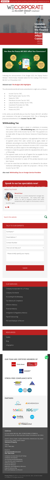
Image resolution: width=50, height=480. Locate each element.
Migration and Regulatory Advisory (15, 466)
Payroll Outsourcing (12, 317)
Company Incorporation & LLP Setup (17, 289)
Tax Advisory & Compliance (14, 301)
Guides (8, 337)
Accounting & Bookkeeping (14, 297)
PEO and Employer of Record (15, 321)
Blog (7, 341)
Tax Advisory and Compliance (14, 461)
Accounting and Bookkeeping (13, 459)
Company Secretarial (12, 293)
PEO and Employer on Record (13, 470)
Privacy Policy (9, 475)
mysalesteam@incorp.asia (13, 451)
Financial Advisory (11, 309)
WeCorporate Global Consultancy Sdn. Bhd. (25, 8)
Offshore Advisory (11, 305)
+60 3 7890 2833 (9, 446)
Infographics (10, 345)
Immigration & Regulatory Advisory (16, 313)
